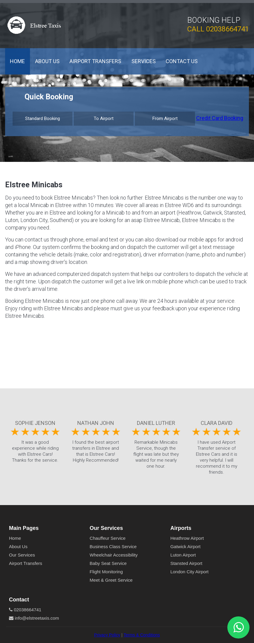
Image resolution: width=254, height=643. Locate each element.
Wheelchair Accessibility (113, 554)
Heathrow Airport (187, 538)
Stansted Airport (186, 563)
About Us (47, 61)
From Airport (165, 118)
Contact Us (182, 61)
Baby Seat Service (108, 563)
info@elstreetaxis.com (34, 618)
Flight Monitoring (106, 571)
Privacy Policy (107, 635)
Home (17, 61)
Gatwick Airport (185, 546)
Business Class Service (113, 546)
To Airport (104, 118)
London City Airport (189, 571)
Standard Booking (42, 118)
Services (143, 61)
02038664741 (227, 29)
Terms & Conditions (141, 635)
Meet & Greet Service (111, 580)
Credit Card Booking (219, 118)
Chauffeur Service (108, 538)
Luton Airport (183, 554)
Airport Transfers (95, 61)
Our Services (22, 554)
